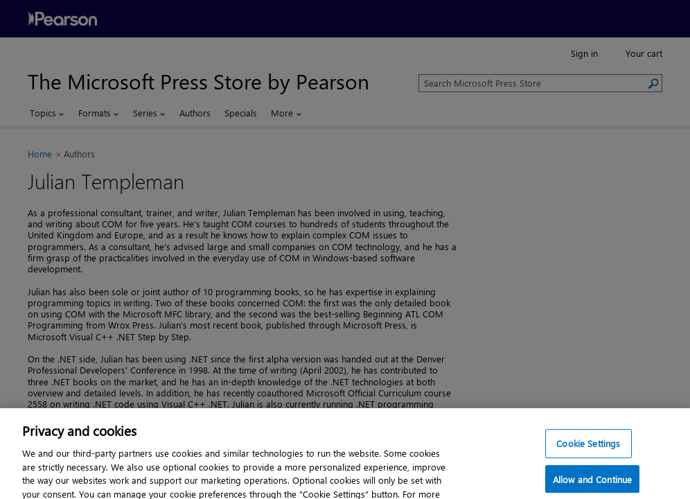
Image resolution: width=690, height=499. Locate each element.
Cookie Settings (588, 452)
